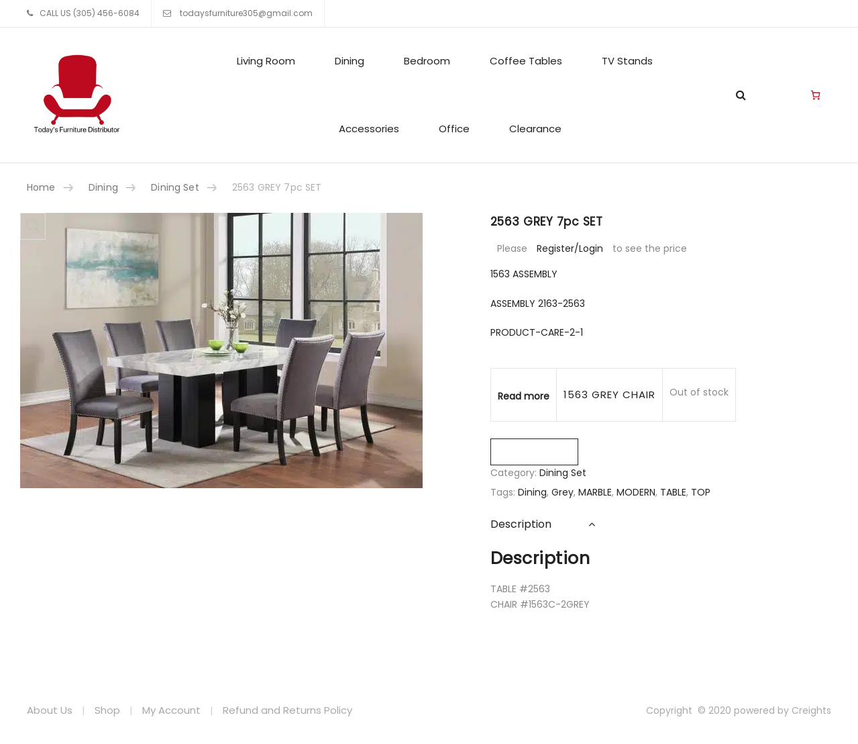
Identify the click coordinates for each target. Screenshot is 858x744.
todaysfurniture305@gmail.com (245, 13)
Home (41, 187)
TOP (700, 492)
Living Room (266, 61)
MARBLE (595, 492)
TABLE (673, 492)
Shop (107, 710)
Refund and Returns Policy (287, 710)
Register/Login (570, 248)
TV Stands (627, 61)
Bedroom (427, 61)
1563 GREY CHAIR (610, 394)
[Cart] (815, 95)
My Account (171, 710)
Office (454, 129)
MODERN (635, 492)
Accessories (369, 129)
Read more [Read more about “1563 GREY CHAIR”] (523, 396)
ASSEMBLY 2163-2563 (537, 303)
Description (520, 524)
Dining (349, 61)
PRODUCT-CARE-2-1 (536, 332)
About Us (49, 710)
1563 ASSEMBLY (523, 274)
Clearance (535, 129)
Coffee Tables (526, 61)
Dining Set (175, 187)
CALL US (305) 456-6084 (90, 13)
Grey (562, 492)
